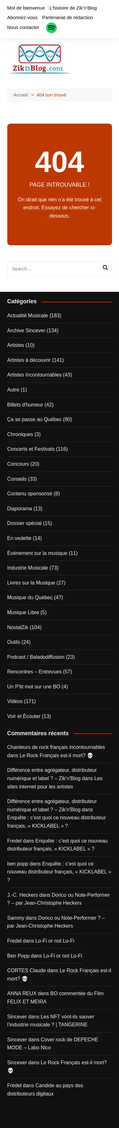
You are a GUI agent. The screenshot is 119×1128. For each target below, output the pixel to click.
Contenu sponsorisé (29, 493)
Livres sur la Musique (31, 583)
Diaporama (19, 508)
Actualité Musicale (27, 315)
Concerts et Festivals (31, 449)
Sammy (15, 918)
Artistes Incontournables (34, 374)
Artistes (15, 345)
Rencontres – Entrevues (34, 671)
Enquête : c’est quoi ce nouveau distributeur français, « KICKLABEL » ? (59, 872)
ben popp (18, 863)
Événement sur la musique (37, 553)
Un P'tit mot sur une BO (34, 686)
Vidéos (15, 701)
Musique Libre (23, 612)
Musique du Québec (30, 597)
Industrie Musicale (27, 568)
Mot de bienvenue (26, 8)
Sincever (17, 1016)
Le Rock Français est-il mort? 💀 (57, 755)
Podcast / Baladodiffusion (35, 657)
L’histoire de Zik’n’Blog (73, 8)
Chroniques (20, 434)
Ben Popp (18, 956)
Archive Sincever (26, 330)
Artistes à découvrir (29, 360)
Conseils (17, 479)
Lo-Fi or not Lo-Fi (54, 941)
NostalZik (18, 627)
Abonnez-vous (22, 17)
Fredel (14, 841)
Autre (13, 389)
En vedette (19, 538)
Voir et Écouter (24, 716)
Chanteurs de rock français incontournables (56, 747)
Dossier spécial (24, 523)
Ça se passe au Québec (34, 419)
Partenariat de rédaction (67, 17)
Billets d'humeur (25, 404)
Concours (18, 464)
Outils (13, 642)
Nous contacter (23, 27)
